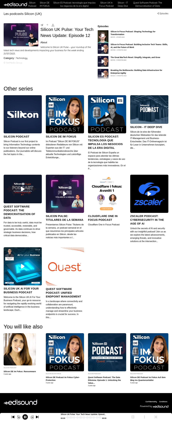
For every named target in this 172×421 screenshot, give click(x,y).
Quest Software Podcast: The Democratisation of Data (147, 4)
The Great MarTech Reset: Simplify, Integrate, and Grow (135, 57)
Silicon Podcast (32, 4)
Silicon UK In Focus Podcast (106, 4)
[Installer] (47, 24)
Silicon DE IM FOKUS (45, 4)
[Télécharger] (53, 24)
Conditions (163, 402)
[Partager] (41, 24)
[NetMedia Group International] (20, 402)
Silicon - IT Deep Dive (123, 4)
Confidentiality (151, 402)
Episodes (163, 13)
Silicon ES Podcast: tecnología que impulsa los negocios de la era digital (74, 4)
